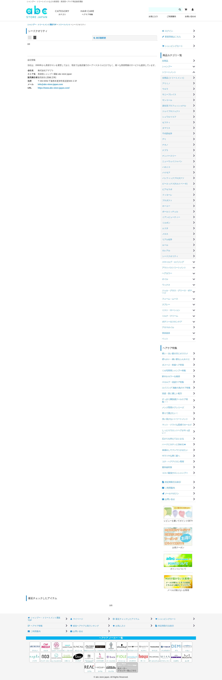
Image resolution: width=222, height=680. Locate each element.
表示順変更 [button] (99, 38)
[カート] (185, 9)
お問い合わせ (190, 16)
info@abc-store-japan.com (50, 84)
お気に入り (153, 16)
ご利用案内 (171, 16)
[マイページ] (192, 9)
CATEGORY (62, 13)
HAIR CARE (87, 13)
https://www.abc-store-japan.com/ (54, 88)
